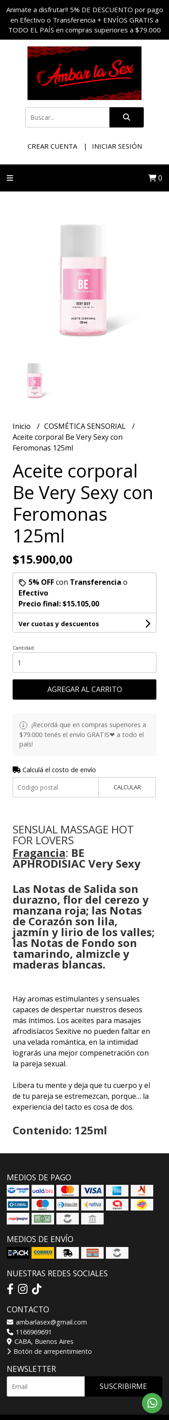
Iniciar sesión (117, 145)
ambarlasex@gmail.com (47, 1322)
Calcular (127, 787)
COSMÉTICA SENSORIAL (86, 426)
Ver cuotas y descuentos (58, 623)
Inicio (22, 426)
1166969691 (29, 1332)
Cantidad (23, 647)
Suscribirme (123, 1386)
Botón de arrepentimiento (49, 1351)
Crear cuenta (52, 145)
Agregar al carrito (84, 689)
